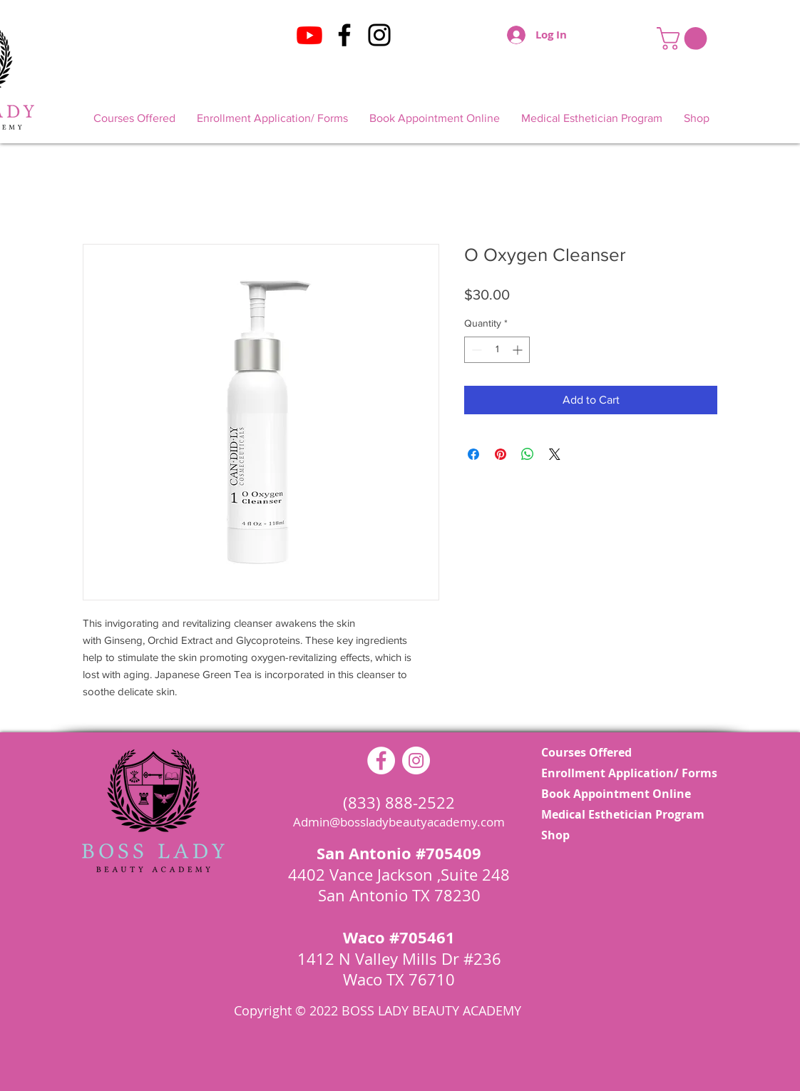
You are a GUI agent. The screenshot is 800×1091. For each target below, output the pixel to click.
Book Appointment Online (616, 793)
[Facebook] (344, 35)
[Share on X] (554, 454)
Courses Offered (586, 752)
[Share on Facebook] (473, 454)
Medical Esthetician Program (618, 814)
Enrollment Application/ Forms (618, 773)
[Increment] (519, 349)
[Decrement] (475, 349)
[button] (684, 38)
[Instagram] (379, 35)
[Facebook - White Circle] (381, 760)
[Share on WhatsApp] (527, 454)
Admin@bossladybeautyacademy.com (399, 822)
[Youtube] (309, 35)
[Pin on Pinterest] (500, 454)
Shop (555, 835)
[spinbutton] (497, 349)
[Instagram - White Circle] (416, 760)
